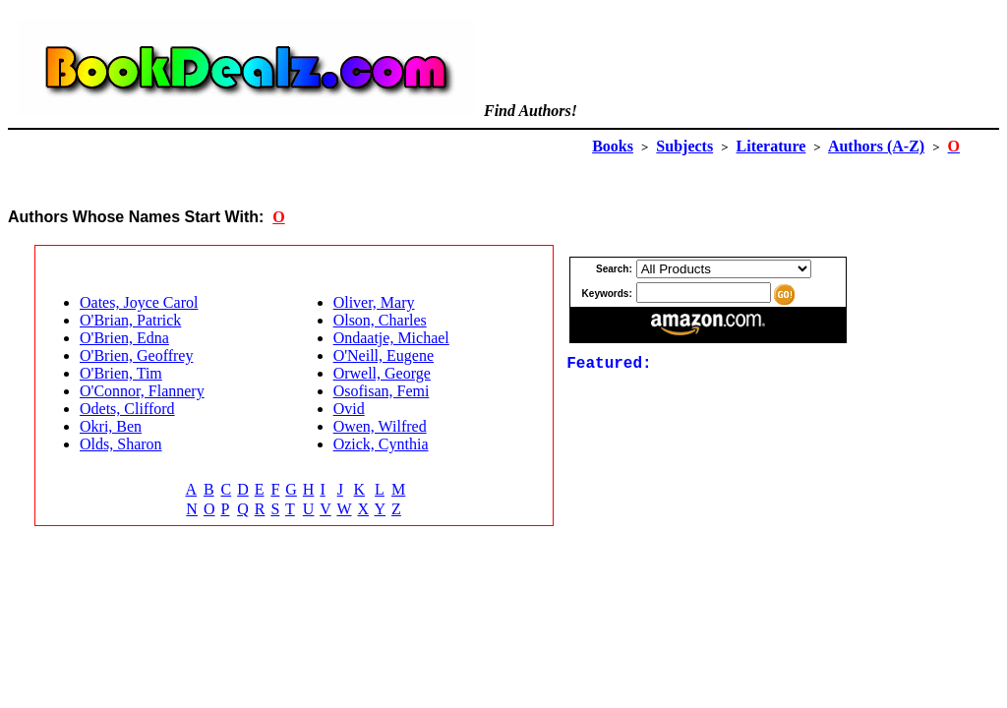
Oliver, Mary (374, 302)
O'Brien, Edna (124, 337)
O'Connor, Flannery (142, 391)
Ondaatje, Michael (391, 337)
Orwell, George (382, 373)
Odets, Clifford (127, 408)
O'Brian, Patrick (130, 320)
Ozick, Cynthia (381, 444)
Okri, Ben (111, 426)
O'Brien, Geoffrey (136, 355)
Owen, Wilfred (380, 426)
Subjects (684, 146)
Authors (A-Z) (876, 146)
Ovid (349, 408)
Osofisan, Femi (381, 391)
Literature (771, 146)
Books (612, 146)
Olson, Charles (380, 320)
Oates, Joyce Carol (139, 302)
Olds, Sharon (121, 444)
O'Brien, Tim (121, 373)
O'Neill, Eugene (383, 355)
